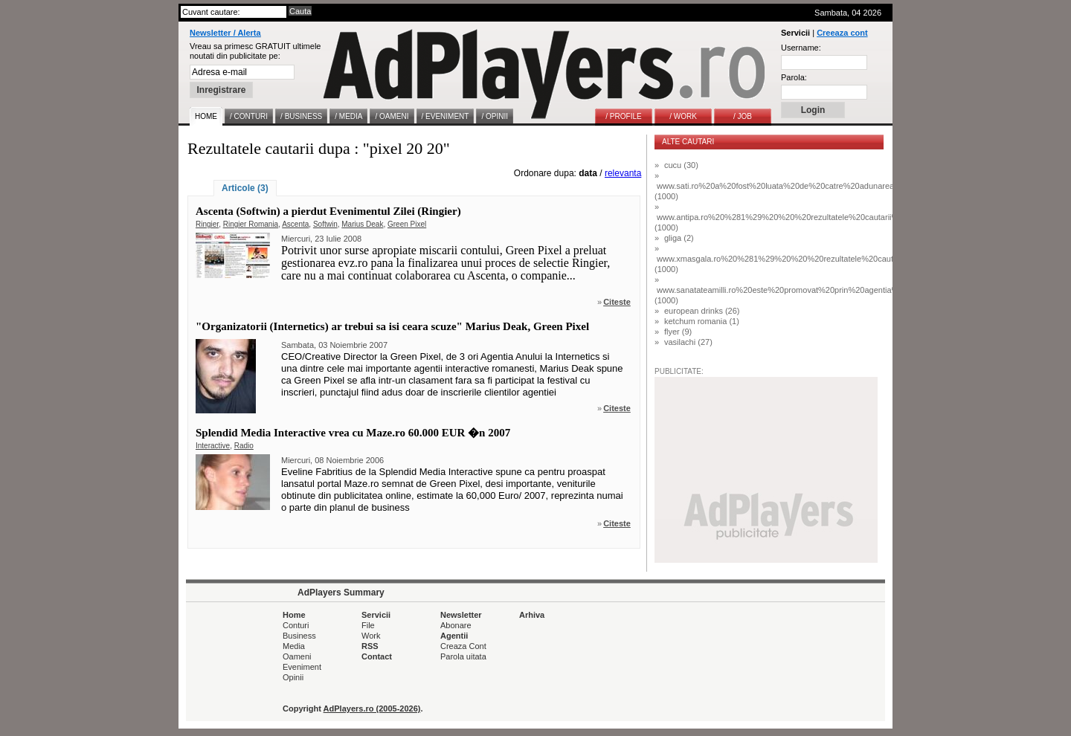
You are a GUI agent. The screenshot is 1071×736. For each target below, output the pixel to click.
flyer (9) (678, 331)
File (368, 625)
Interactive (213, 446)
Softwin (325, 224)
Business (299, 635)
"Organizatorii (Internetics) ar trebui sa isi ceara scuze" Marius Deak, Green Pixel (392, 326)
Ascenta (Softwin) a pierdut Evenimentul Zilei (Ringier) (328, 211)
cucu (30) (681, 165)
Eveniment (302, 666)
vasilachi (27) (688, 342)
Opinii (293, 677)
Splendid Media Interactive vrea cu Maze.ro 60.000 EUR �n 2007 (353, 433)
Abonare (456, 625)
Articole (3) (245, 188)
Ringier (207, 224)
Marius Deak (362, 224)
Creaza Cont (463, 646)
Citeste (617, 301)
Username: (801, 47)
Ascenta (295, 224)
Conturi (296, 625)
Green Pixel (406, 224)
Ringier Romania (250, 224)
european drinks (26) (702, 310)
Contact (376, 656)
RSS (370, 646)
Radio (244, 446)
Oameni (297, 656)
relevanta (623, 173)
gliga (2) (679, 237)
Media (294, 646)
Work (370, 635)
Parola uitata (463, 656)
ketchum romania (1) (701, 321)
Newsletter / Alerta (225, 32)
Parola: (794, 77)
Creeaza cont (842, 32)
